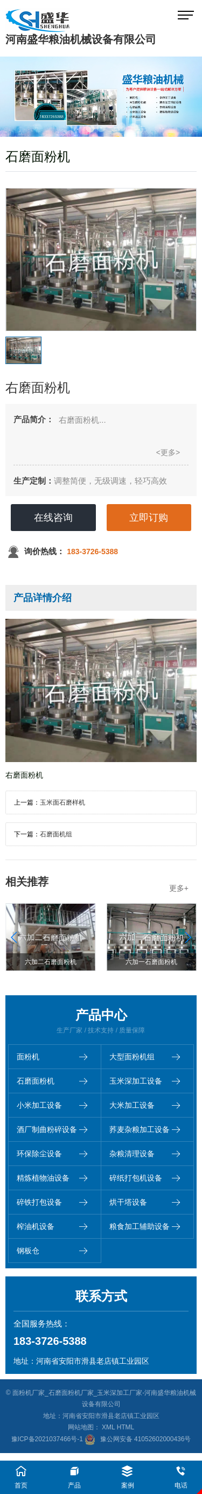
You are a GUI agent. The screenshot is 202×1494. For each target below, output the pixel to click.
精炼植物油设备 (52, 1178)
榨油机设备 (52, 1226)
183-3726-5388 (92, 551)
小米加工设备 (52, 1105)
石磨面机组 (56, 834)
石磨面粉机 (52, 1081)
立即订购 (148, 517)
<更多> (168, 452)
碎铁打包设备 (52, 1202)
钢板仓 (52, 1250)
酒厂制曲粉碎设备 (52, 1129)
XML (108, 1427)
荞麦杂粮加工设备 (144, 1129)
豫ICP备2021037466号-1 (47, 1439)
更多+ (179, 888)
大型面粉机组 (144, 1056)
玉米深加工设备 (144, 1081)
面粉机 (52, 1056)
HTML (126, 1427)
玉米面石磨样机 (62, 802)
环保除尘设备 (52, 1153)
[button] (187, 937)
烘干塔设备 (144, 1202)
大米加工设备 (144, 1105)
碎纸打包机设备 (144, 1178)
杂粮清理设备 (144, 1153)
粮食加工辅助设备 (144, 1226)
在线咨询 (53, 517)
